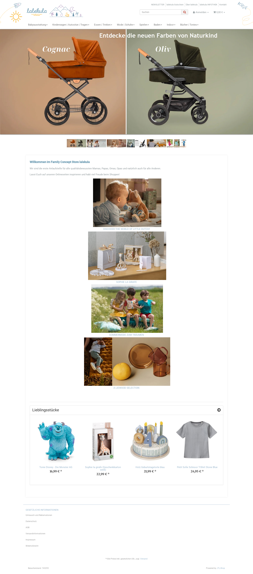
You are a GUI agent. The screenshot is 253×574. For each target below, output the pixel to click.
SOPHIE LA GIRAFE (126, 282)
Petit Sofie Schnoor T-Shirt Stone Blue (197, 467)
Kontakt (223, 4)
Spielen (144, 24)
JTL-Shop (221, 568)
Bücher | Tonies (189, 24)
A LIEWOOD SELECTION (126, 387)
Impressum (30, 540)
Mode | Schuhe (126, 24)
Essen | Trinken (103, 24)
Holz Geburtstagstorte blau (150, 467)
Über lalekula (191, 4)
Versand (143, 559)
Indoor (171, 24)
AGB (27, 527)
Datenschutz (31, 521)
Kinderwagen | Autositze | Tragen (70, 24)
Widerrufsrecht (32, 546)
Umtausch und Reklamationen (39, 515)
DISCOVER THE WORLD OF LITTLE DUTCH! (126, 229)
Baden (158, 24)
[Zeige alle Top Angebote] (219, 410)
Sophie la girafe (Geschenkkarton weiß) (103, 468)
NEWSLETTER (157, 4)
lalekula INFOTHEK (208, 4)
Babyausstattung (38, 24)
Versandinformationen (35, 533)
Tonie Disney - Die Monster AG (55, 467)
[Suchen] (160, 12)
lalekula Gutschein (175, 4)
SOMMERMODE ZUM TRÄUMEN (126, 334)
